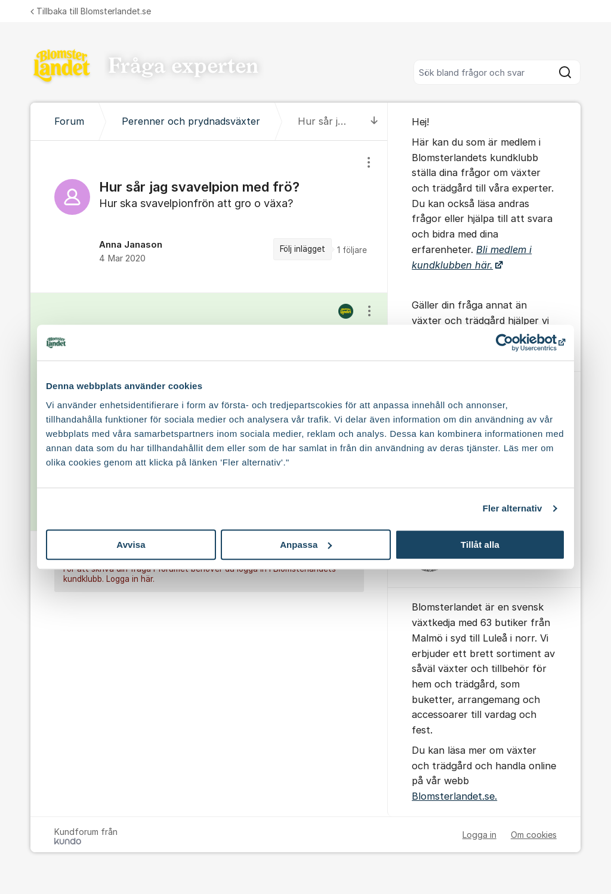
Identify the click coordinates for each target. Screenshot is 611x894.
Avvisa (130, 545)
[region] (209, 216)
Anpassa (306, 545)
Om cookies (534, 835)
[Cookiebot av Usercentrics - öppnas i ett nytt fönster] (513, 343)
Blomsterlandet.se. (454, 796)
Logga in (479, 835)
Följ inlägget (302, 249)
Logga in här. (130, 579)
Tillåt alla (480, 545)
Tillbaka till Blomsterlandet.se (90, 11)
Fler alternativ (512, 508)
